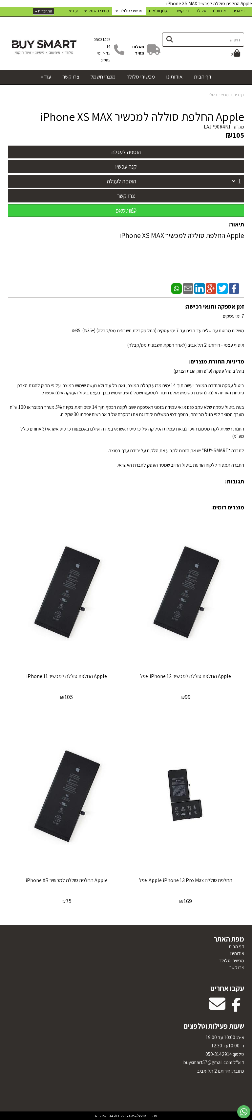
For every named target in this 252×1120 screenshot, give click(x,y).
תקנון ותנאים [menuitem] (159, 10)
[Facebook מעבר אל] (236, 1008)
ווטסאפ (126, 210)
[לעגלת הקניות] (235, 54)
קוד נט (118, 1115)
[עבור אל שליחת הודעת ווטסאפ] (243, 1111)
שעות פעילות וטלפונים (214, 1026)
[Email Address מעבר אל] (217, 1008)
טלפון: (238, 1054)
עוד (73, 10)
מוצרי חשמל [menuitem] (96, 10)
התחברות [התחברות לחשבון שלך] (43, 11)
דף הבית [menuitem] (239, 10)
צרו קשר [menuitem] (183, 10)
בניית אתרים (104, 1115)
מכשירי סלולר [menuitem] (129, 10)
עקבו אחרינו (227, 988)
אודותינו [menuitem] (219, 10)
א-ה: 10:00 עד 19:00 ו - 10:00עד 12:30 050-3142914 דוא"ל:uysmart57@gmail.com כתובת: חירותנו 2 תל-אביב (213, 1054)
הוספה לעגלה (121, 181)
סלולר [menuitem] (201, 10)
